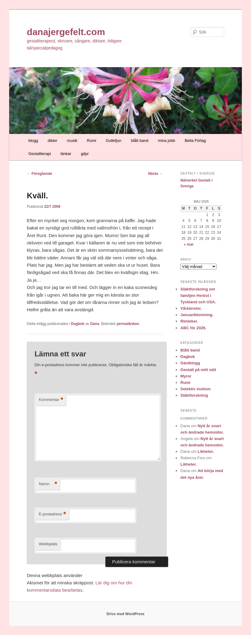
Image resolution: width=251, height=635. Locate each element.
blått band (139, 140)
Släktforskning (194, 395)
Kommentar (51, 399)
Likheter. (206, 451)
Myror (185, 376)
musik (72, 140)
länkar (65, 153)
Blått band (190, 350)
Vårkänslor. (191, 308)
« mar (189, 244)
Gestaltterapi (39, 153)
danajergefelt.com (66, 32)
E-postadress (52, 514)
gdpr (85, 153)
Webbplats (48, 544)
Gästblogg (190, 363)
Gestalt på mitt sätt (198, 369)
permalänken (128, 324)
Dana (94, 324)
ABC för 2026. (193, 328)
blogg (33, 140)
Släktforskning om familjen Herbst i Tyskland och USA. (198, 295)
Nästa (155, 173)
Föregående (39, 173)
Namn (48, 484)
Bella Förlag (195, 140)
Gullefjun (113, 140)
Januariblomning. (196, 314)
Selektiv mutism (195, 389)
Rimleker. (189, 321)
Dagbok (77, 324)
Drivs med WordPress (126, 614)
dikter (53, 140)
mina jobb (166, 140)
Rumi (91, 140)
